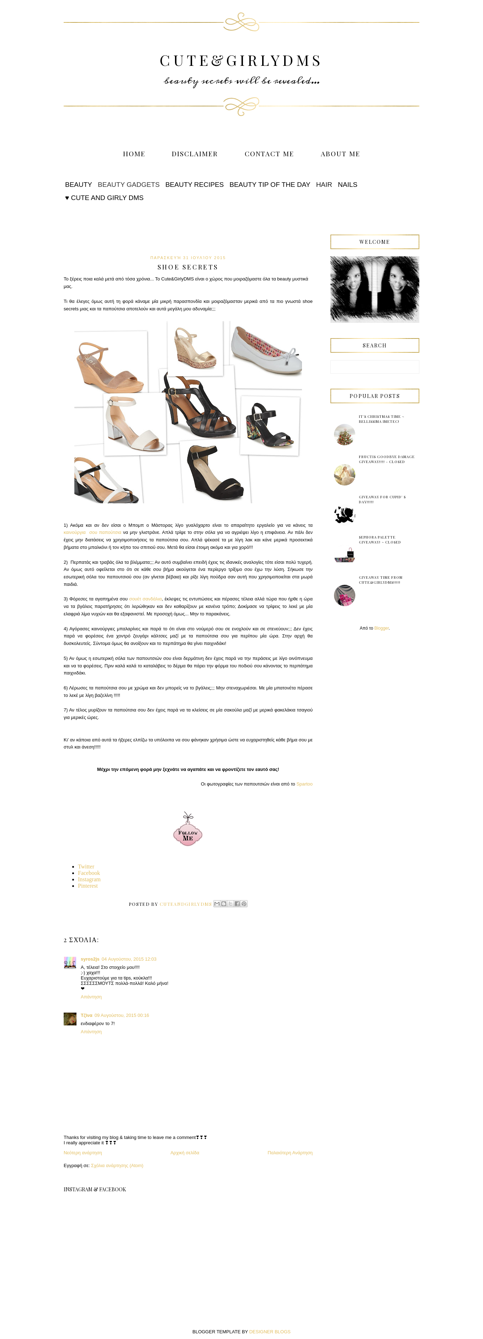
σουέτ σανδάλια (145, 599)
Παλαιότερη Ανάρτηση (290, 1152)
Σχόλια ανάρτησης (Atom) (117, 1165)
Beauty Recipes (194, 184)
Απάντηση (91, 996)
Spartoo (304, 784)
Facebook (89, 873)
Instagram (89, 879)
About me (340, 153)
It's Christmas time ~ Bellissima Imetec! (381, 419)
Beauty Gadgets (129, 184)
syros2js (90, 959)
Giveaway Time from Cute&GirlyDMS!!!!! (381, 580)
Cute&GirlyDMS (241, 60)
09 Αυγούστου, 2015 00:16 (122, 1015)
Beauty (78, 184)
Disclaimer (195, 153)
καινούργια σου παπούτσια (92, 532)
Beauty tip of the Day (269, 184)
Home (134, 153)
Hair (324, 184)
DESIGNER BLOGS (270, 1331)
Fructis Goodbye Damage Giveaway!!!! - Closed (387, 459)
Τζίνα (86, 1015)
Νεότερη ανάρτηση (83, 1152)
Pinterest (88, 886)
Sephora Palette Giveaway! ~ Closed (380, 540)
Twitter (86, 866)
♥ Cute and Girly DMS (104, 197)
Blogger (381, 628)
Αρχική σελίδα (184, 1152)
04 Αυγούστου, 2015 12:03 (129, 959)
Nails (347, 184)
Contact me (269, 153)
